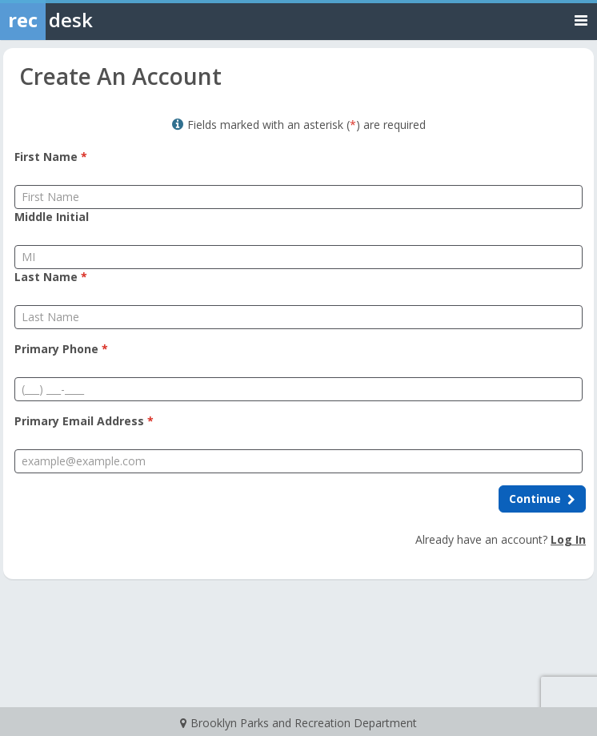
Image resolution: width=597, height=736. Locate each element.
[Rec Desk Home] (88, 20)
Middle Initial (51, 216)
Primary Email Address (84, 420)
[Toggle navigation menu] (581, 20)
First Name (50, 156)
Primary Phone (61, 348)
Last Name (50, 276)
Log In (568, 539)
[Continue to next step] (542, 499)
